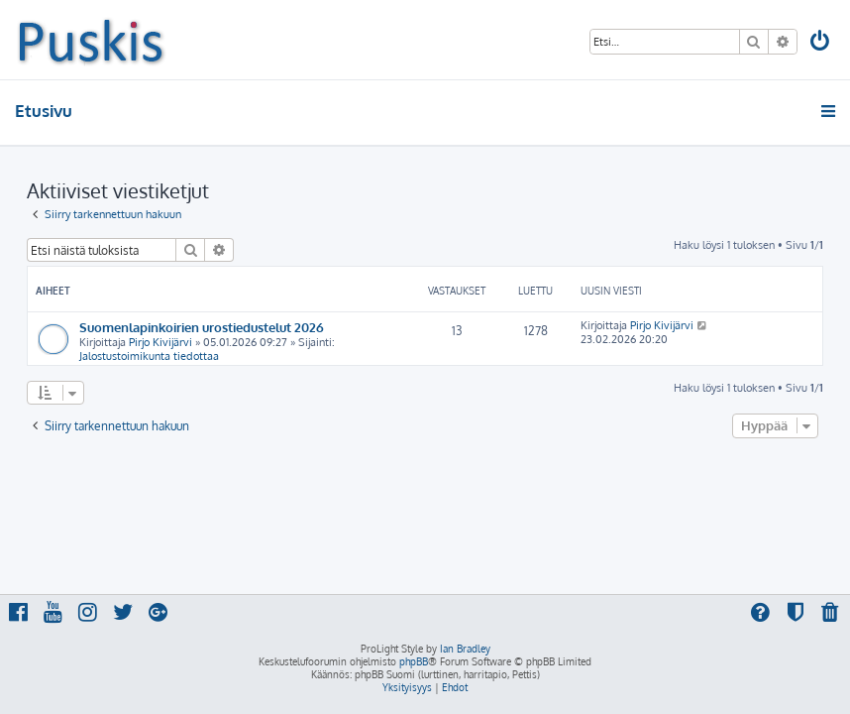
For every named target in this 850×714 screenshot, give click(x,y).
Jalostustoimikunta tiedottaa (149, 356)
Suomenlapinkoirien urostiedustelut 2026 (201, 326)
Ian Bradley (465, 648)
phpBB (413, 661)
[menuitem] (821, 43)
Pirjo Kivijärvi (160, 342)
